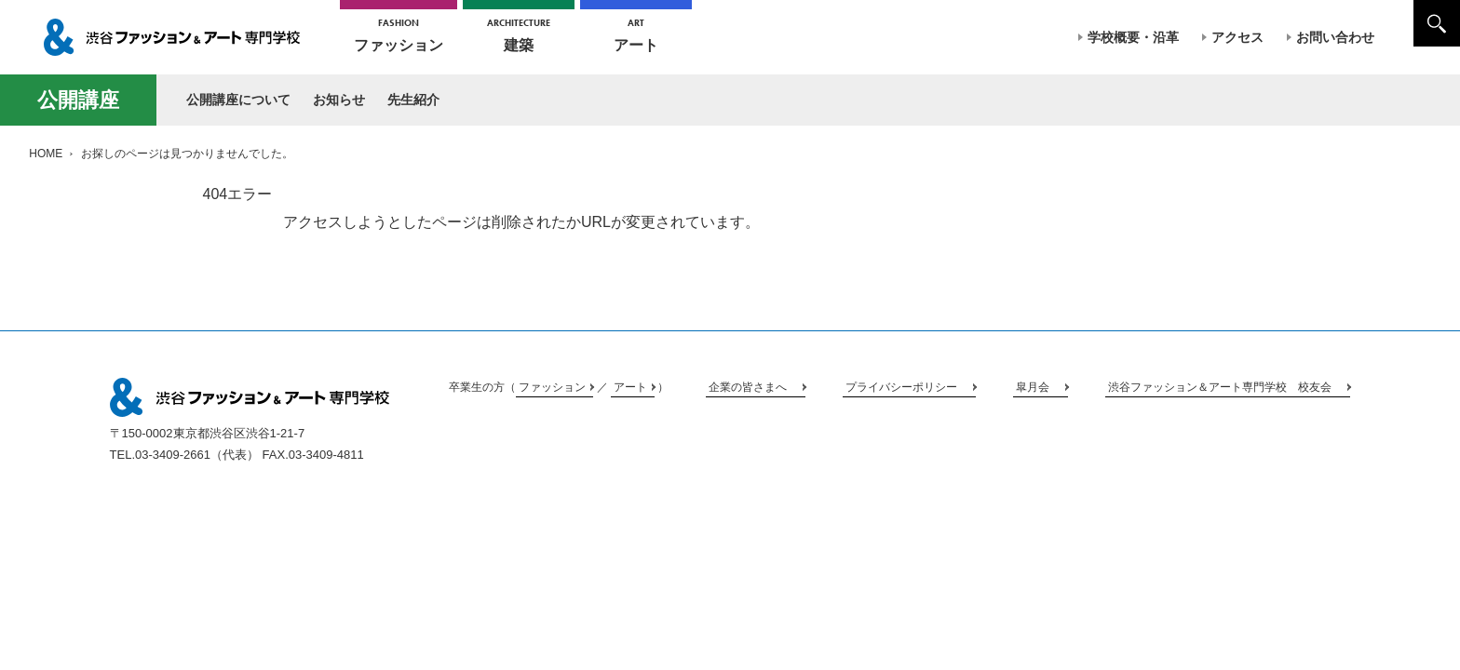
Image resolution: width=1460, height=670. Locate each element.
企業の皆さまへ (748, 387)
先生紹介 (413, 99)
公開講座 (78, 100)
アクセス (1237, 37)
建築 (519, 35)
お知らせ (339, 99)
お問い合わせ (1335, 37)
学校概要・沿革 (1133, 37)
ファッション (398, 35)
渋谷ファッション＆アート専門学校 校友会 (1220, 387)
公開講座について (238, 99)
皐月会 (1032, 387)
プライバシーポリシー (901, 387)
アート (636, 35)
